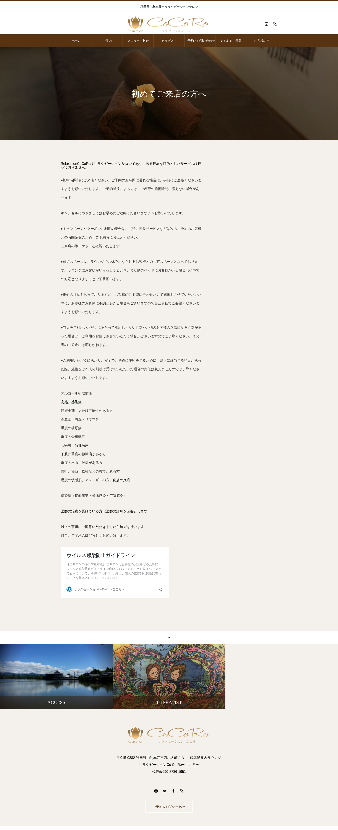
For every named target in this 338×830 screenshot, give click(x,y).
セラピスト (169, 40)
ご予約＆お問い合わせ (169, 807)
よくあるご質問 (230, 40)
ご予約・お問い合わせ (200, 40)
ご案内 (107, 40)
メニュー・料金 (138, 40)
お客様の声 (261, 40)
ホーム (76, 40)
